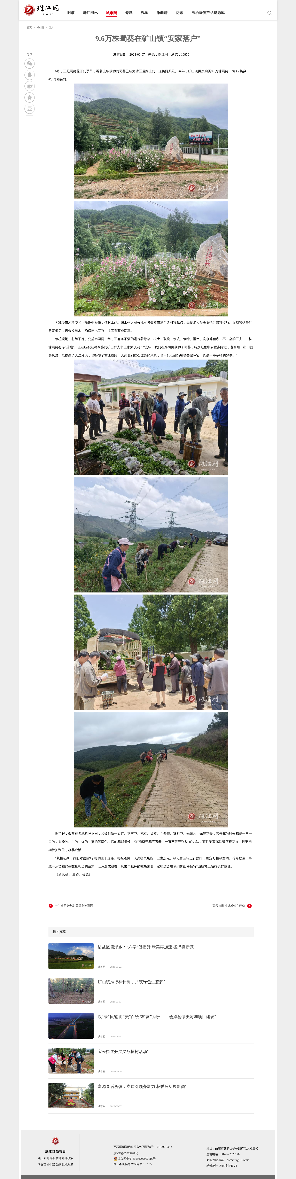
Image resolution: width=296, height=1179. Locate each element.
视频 (144, 13)
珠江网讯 (90, 13)
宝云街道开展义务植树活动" (123, 1051)
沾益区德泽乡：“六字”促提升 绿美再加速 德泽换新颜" (146, 947)
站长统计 (212, 1165)
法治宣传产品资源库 (208, 13)
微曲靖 (162, 13)
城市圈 (111, 13)
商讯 (179, 13)
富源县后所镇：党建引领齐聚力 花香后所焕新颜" (142, 1086)
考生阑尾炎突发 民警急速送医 (74, 905)
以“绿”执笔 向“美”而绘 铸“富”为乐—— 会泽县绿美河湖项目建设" (157, 1016)
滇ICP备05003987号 (126, 1153)
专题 (129, 13)
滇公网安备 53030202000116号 (135, 1159)
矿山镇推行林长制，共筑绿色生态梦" (131, 982)
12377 (148, 1164)
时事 (71, 13)
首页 (29, 27)
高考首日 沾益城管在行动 (228, 905)
